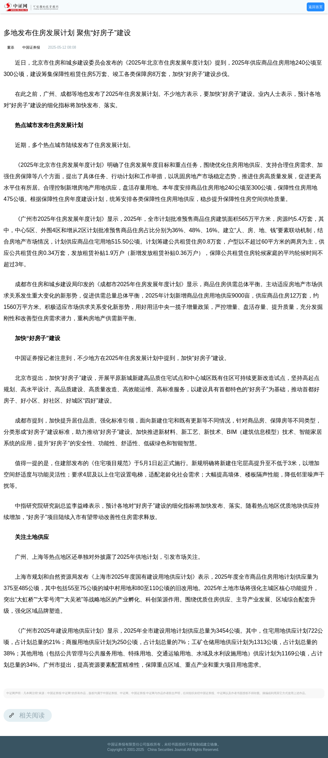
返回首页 (315, 7)
